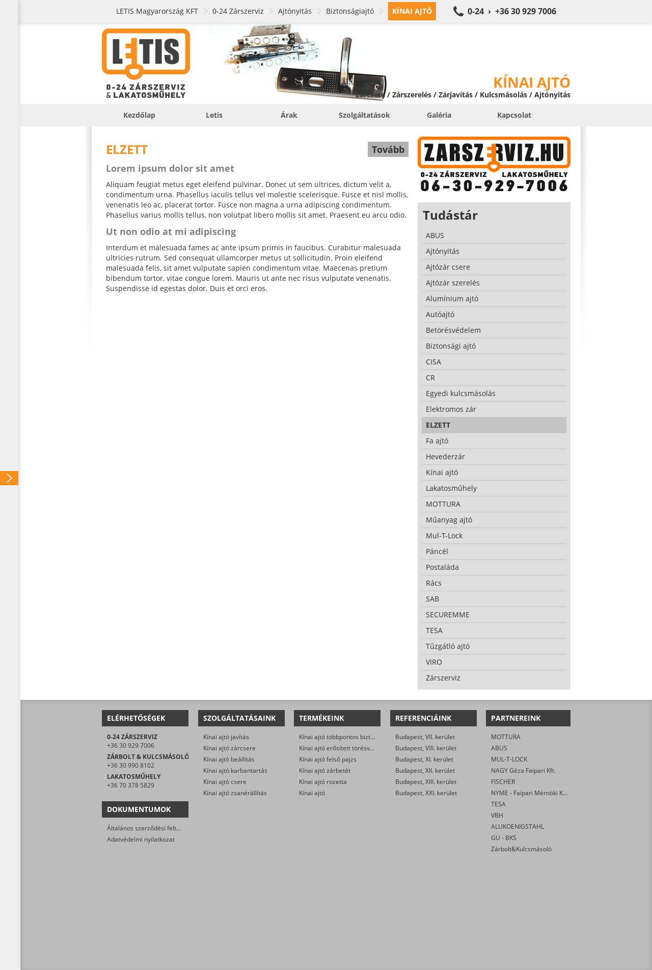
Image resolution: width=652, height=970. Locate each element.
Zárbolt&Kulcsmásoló (521, 849)
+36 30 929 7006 (130, 745)
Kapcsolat (514, 115)
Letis (214, 115)
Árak (289, 115)
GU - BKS (504, 837)
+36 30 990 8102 (130, 765)
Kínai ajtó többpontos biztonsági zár (349, 736)
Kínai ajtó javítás (226, 736)
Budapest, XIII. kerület (425, 781)
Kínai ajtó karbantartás (235, 770)
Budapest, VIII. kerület (425, 748)
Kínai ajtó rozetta (323, 781)
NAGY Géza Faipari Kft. (523, 770)
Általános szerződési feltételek (150, 828)
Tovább (388, 149)
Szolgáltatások (364, 115)
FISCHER (503, 781)
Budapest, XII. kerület (425, 770)
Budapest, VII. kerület (425, 736)
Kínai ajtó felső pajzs (328, 759)
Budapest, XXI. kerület (426, 793)
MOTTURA (506, 736)
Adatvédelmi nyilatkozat (141, 839)
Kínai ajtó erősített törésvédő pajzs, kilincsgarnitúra (371, 748)
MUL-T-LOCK (509, 759)
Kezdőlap (139, 115)
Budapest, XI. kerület (424, 759)
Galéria (439, 115)
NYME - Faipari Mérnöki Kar (530, 793)
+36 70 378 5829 (130, 785)
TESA (498, 804)
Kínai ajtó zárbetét (324, 770)
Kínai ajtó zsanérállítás (235, 793)
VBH (497, 815)
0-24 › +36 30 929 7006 (512, 11)
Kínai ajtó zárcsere (229, 748)
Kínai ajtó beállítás (229, 759)
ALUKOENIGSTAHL (517, 826)
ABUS (499, 748)
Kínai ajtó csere (225, 781)
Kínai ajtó (312, 793)
